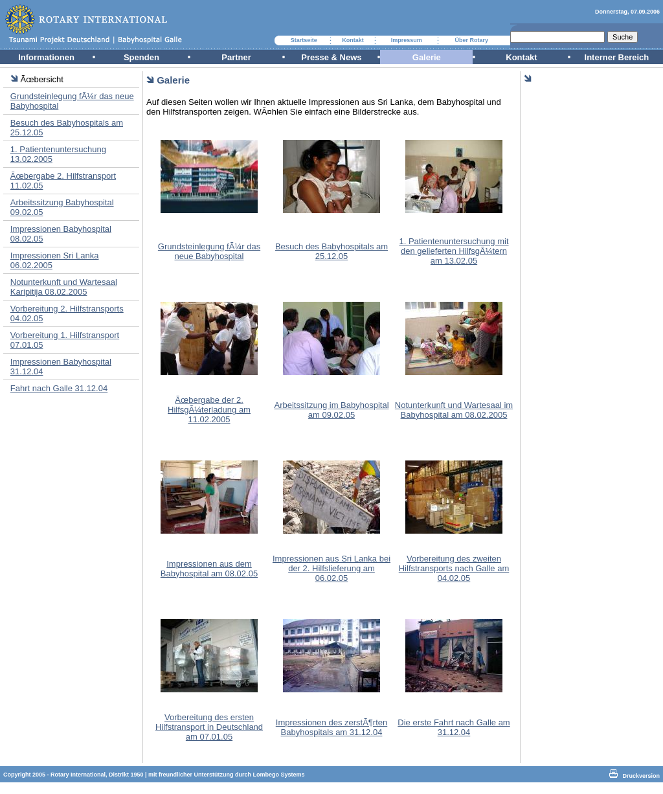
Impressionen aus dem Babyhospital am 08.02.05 (209, 568)
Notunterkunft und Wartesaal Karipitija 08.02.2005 (63, 287)
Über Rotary (472, 40)
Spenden (141, 57)
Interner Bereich (617, 57)
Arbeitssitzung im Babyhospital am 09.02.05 (331, 410)
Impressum (406, 40)
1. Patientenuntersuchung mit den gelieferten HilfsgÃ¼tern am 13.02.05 (453, 251)
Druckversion (641, 776)
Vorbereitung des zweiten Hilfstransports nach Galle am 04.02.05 (454, 568)
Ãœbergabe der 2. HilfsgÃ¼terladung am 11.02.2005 (209, 409)
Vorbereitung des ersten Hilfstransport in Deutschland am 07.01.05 (209, 727)
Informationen (46, 57)
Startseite (304, 40)
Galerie (426, 57)
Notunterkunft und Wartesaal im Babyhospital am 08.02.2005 (454, 410)
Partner (236, 57)
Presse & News (331, 57)
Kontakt (353, 40)
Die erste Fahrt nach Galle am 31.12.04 (454, 727)
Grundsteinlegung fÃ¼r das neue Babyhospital (209, 251)
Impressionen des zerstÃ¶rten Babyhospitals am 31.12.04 (331, 727)
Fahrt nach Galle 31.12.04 (58, 388)
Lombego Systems (279, 774)
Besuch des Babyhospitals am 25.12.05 (331, 251)
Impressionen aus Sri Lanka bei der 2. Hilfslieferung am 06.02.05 (331, 568)
